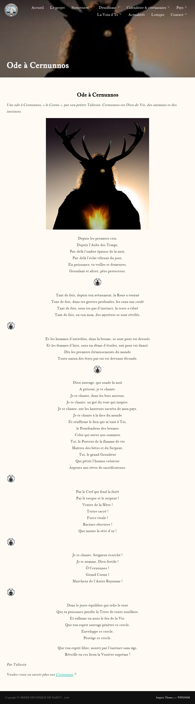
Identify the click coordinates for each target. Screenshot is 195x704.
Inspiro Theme (164, 697)
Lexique (157, 14)
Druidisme (109, 7)
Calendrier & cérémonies (148, 7)
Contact (179, 14)
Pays (181, 7)
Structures (82, 7)
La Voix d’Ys (109, 14)
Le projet (57, 7)
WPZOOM (184, 697)
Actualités (136, 14)
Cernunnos (64, 674)
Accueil (37, 7)
